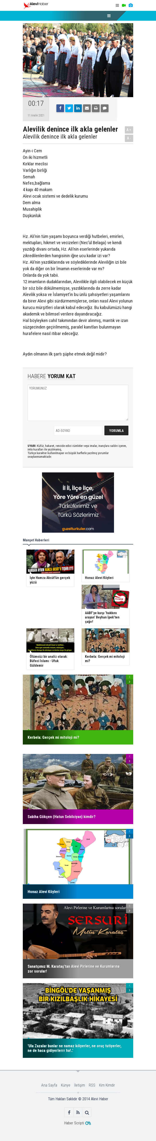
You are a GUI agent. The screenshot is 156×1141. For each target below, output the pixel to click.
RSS (92, 1085)
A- (129, 138)
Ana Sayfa (49, 1085)
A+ (129, 130)
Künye (65, 1085)
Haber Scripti (74, 1123)
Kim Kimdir (107, 1085)
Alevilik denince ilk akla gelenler (60, 137)
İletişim (79, 1085)
